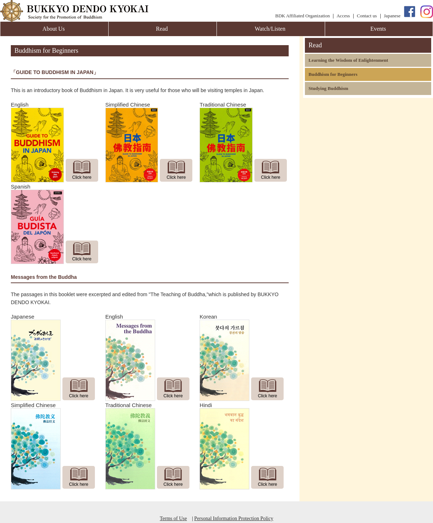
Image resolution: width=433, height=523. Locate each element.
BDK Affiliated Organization (302, 15)
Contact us (367, 15)
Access (343, 15)
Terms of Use (173, 518)
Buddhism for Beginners (333, 74)
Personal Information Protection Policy (233, 518)
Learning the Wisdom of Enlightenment (348, 60)
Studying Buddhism (328, 88)
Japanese (392, 15)
